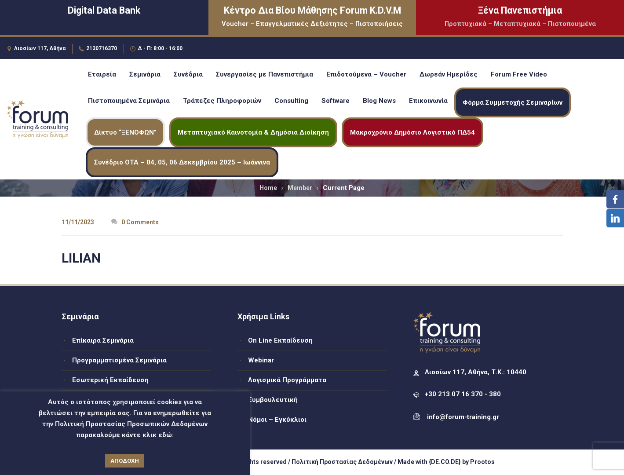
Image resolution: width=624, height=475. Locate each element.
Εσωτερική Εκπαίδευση (110, 380)
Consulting (291, 101)
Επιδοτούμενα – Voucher (366, 74)
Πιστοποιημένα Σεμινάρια (129, 101)
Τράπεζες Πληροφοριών (222, 101)
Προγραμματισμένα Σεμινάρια (119, 360)
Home (268, 187)
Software (335, 101)
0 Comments (135, 222)
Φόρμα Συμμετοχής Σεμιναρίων (512, 102)
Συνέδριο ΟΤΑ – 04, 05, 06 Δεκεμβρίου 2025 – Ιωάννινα (182, 162)
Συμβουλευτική (273, 400)
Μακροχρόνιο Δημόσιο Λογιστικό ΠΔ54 (412, 132)
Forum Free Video (519, 74)
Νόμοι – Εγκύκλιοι (277, 420)
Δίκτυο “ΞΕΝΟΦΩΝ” (125, 132)
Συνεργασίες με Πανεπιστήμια (264, 74)
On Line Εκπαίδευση (280, 340)
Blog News (379, 101)
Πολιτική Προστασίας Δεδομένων (342, 461)
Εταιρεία (102, 74)
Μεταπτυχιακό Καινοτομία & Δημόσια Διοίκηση (253, 132)
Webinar (261, 360)
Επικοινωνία (428, 101)
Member (300, 187)
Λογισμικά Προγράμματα (287, 380)
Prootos (482, 461)
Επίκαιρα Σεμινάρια (103, 340)
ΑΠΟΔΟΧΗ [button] (124, 460)
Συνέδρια (188, 74)
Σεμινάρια (145, 74)
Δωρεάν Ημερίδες (449, 74)
